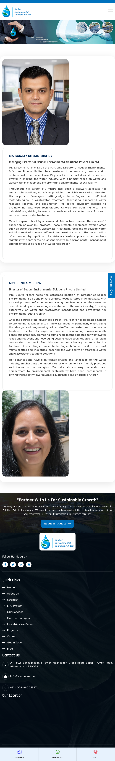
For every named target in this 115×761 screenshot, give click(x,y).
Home (11, 587)
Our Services (15, 612)
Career (11, 636)
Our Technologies (18, 618)
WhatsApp (57, 754)
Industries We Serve (20, 624)
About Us (13, 593)
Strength (12, 599)
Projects (12, 630)
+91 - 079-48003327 (23, 687)
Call (95, 754)
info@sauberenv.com (23, 676)
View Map (20, 754)
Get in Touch (15, 642)
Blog (10, 648)
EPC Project (14, 606)
